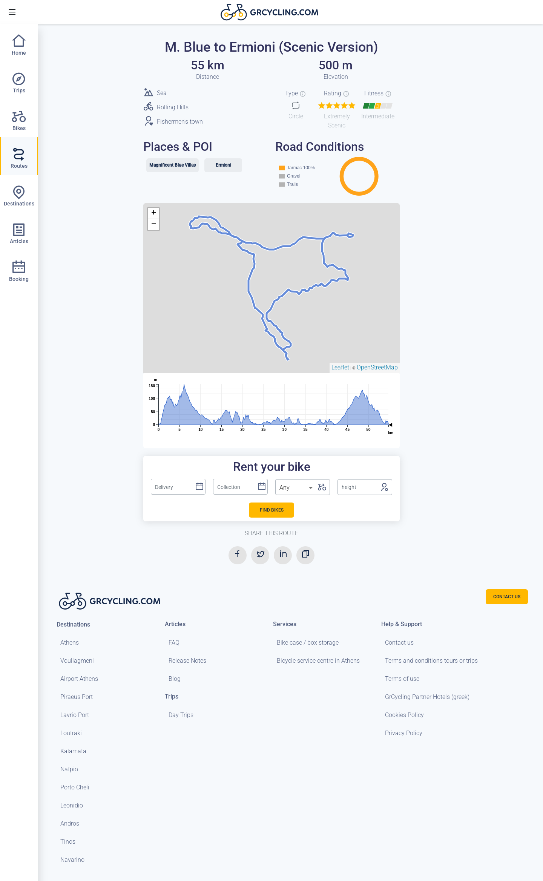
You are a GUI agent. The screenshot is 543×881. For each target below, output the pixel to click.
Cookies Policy (404, 715)
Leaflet (340, 367)
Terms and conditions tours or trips (431, 660)
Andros (69, 823)
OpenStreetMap (377, 367)
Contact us (399, 642)
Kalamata (73, 751)
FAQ (174, 642)
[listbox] (296, 487)
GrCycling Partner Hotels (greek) (427, 696)
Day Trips (181, 715)
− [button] (153, 224)
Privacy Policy (403, 733)
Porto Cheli (74, 787)
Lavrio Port (74, 715)
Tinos (67, 841)
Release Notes (187, 660)
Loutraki (71, 733)
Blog (175, 678)
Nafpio (69, 769)
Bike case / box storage (308, 642)
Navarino (72, 859)
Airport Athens (79, 678)
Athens (69, 642)
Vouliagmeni (77, 660)
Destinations (73, 624)
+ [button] (153, 213)
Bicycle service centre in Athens (318, 660)
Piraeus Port (76, 696)
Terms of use (402, 678)
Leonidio (71, 805)
